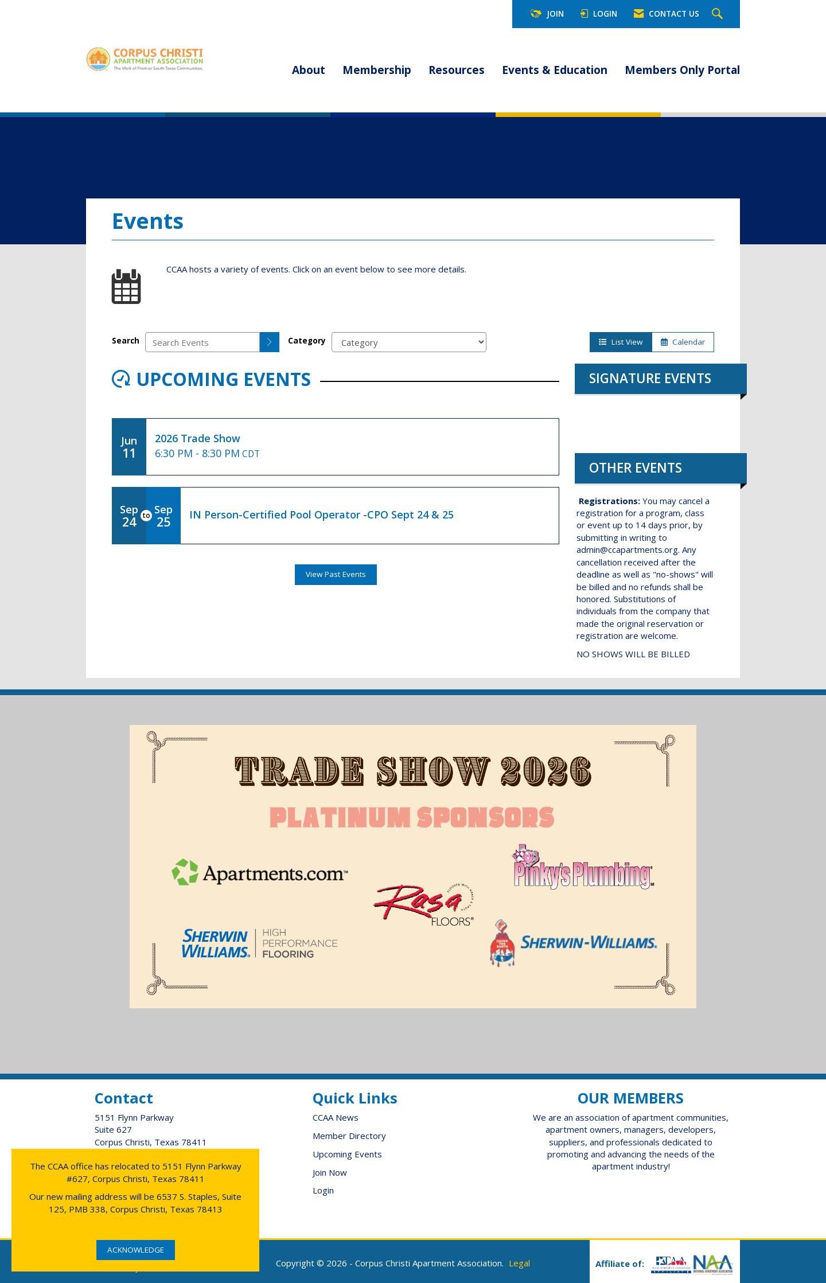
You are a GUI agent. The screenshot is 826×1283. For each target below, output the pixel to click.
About (308, 70)
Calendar (683, 342)
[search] (269, 342)
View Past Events (336, 574)
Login (323, 1190)
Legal (519, 1263)
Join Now (330, 1172)
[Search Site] (719, 14)
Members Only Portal (682, 70)
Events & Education (554, 70)
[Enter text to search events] (202, 342)
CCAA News (336, 1117)
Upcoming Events (347, 1154)
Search (125, 341)
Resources (456, 70)
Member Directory (349, 1135)
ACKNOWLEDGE (135, 1250)
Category (307, 341)
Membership (376, 70)
